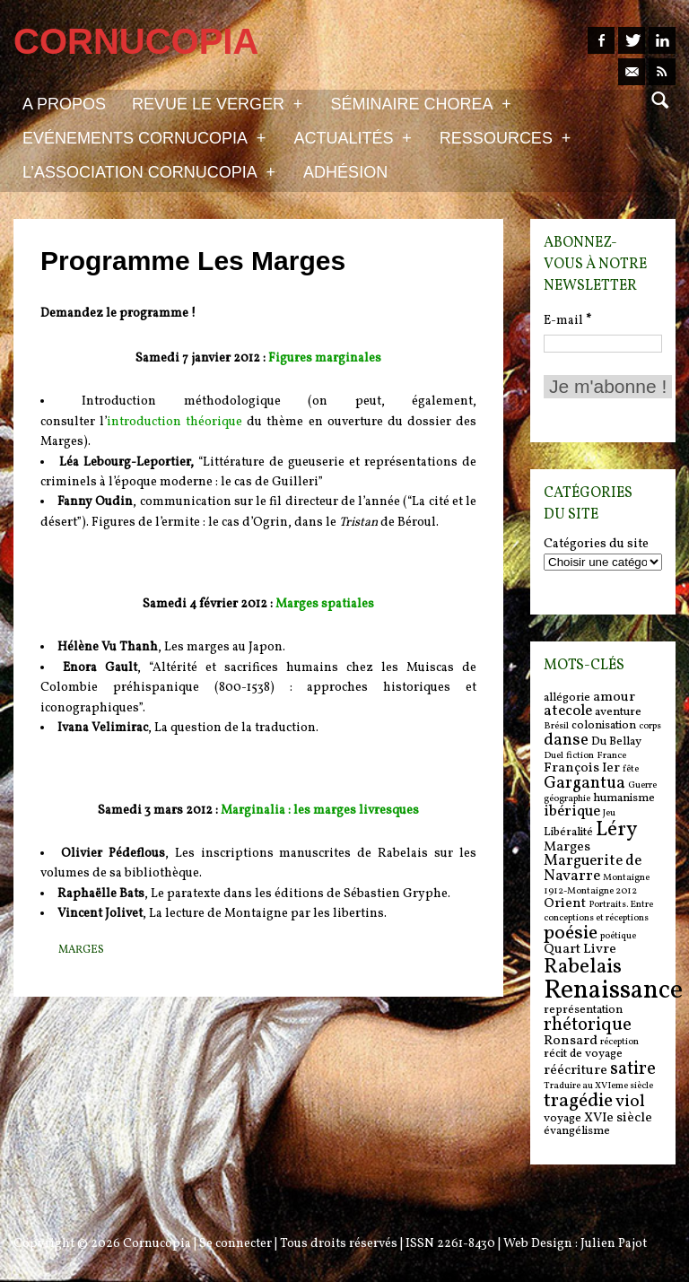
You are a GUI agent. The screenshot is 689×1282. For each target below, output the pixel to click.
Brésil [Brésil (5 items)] (556, 726)
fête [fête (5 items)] (631, 769)
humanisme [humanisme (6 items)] (624, 798)
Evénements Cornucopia (144, 137)
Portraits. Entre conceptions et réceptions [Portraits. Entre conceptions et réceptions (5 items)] (598, 911)
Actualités (352, 137)
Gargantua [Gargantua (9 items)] (584, 783)
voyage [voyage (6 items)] (562, 1118)
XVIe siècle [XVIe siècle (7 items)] (618, 1118)
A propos (64, 104)
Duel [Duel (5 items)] (553, 756)
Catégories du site (596, 544)
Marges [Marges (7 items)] (567, 847)
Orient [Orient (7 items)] (565, 903)
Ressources (505, 137)
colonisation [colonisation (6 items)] (603, 725)
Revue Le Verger (217, 103)
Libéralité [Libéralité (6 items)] (568, 832)
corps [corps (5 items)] (650, 726)
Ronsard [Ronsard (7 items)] (570, 1041)
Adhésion (345, 172)
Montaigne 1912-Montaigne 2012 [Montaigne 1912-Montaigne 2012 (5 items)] (597, 884)
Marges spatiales (324, 604)
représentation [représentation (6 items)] (583, 1009)
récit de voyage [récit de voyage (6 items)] (583, 1053)
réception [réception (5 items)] (619, 1042)
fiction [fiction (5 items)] (580, 756)
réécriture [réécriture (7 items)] (575, 1070)
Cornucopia (157, 1243)
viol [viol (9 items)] (630, 1101)
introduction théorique (174, 422)
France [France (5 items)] (611, 756)
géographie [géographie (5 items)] (567, 799)
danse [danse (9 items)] (566, 740)
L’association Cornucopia (148, 171)
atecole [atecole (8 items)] (568, 711)
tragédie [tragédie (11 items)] (578, 1101)
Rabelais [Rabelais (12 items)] (583, 967)
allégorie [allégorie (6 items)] (567, 697)
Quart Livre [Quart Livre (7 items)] (580, 949)
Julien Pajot (613, 1243)
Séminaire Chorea (420, 103)
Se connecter (235, 1243)
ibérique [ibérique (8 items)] (572, 812)
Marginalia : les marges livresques (320, 810)
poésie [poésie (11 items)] (570, 933)
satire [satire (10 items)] (633, 1069)
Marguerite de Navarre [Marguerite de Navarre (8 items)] (592, 868)
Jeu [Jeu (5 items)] (609, 813)
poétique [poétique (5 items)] (618, 936)
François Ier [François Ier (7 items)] (582, 768)
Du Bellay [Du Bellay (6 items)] (616, 741)
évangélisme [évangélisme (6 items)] (577, 1130)
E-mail (567, 320)
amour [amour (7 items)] (614, 697)
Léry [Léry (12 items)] (616, 829)
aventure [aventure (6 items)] (618, 711)
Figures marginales (324, 358)
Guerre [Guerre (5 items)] (642, 785)
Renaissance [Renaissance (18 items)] (613, 990)
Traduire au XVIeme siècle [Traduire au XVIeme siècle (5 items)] (598, 1086)
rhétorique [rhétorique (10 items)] (588, 1025)
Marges (81, 950)
